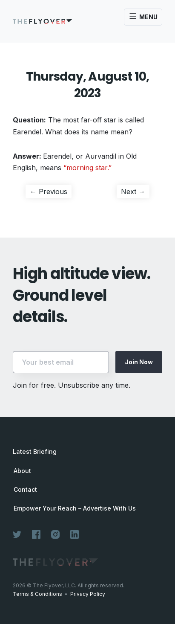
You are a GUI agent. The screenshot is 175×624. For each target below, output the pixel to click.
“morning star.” (87, 167)
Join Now (139, 362)
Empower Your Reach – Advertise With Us (75, 508)
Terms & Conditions (37, 594)
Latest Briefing (35, 451)
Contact (25, 489)
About (22, 470)
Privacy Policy (87, 594)
